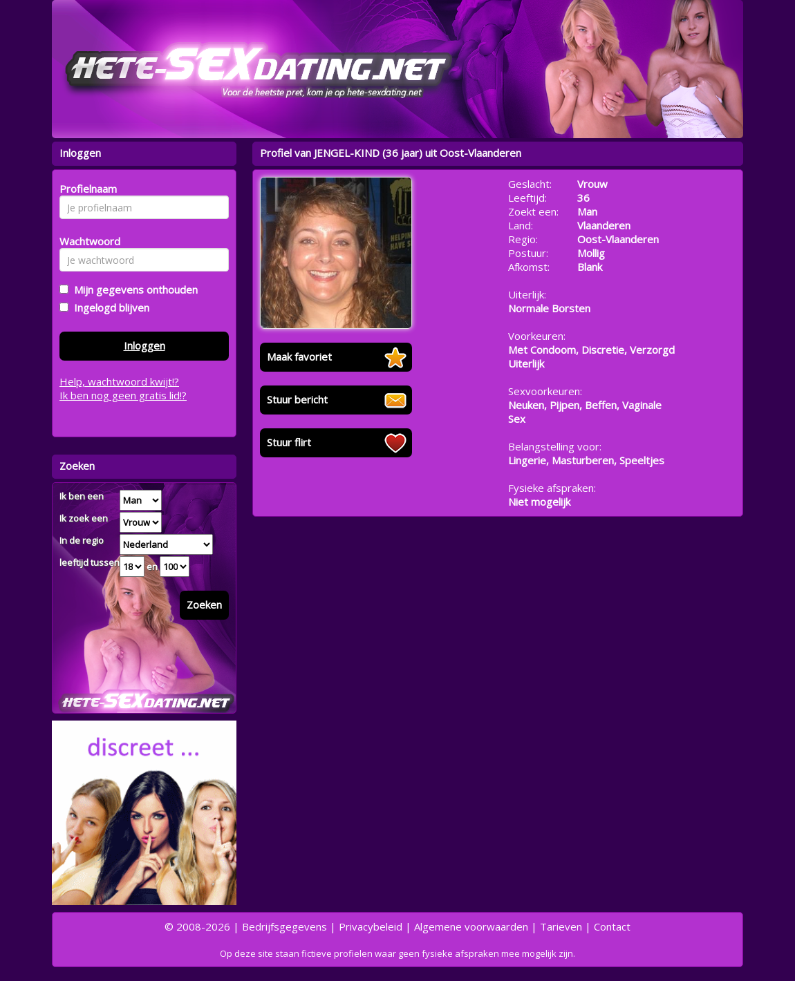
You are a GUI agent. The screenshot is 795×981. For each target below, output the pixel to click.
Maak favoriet (299, 356)
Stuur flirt (289, 442)
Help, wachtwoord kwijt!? (119, 381)
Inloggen (144, 345)
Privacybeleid (370, 926)
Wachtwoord (86, 241)
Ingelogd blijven (108, 307)
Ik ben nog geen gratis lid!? (123, 395)
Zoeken (204, 604)
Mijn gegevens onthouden (133, 289)
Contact (612, 926)
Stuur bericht (297, 399)
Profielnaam (86, 189)
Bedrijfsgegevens (284, 926)
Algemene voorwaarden (471, 926)
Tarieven (561, 926)
